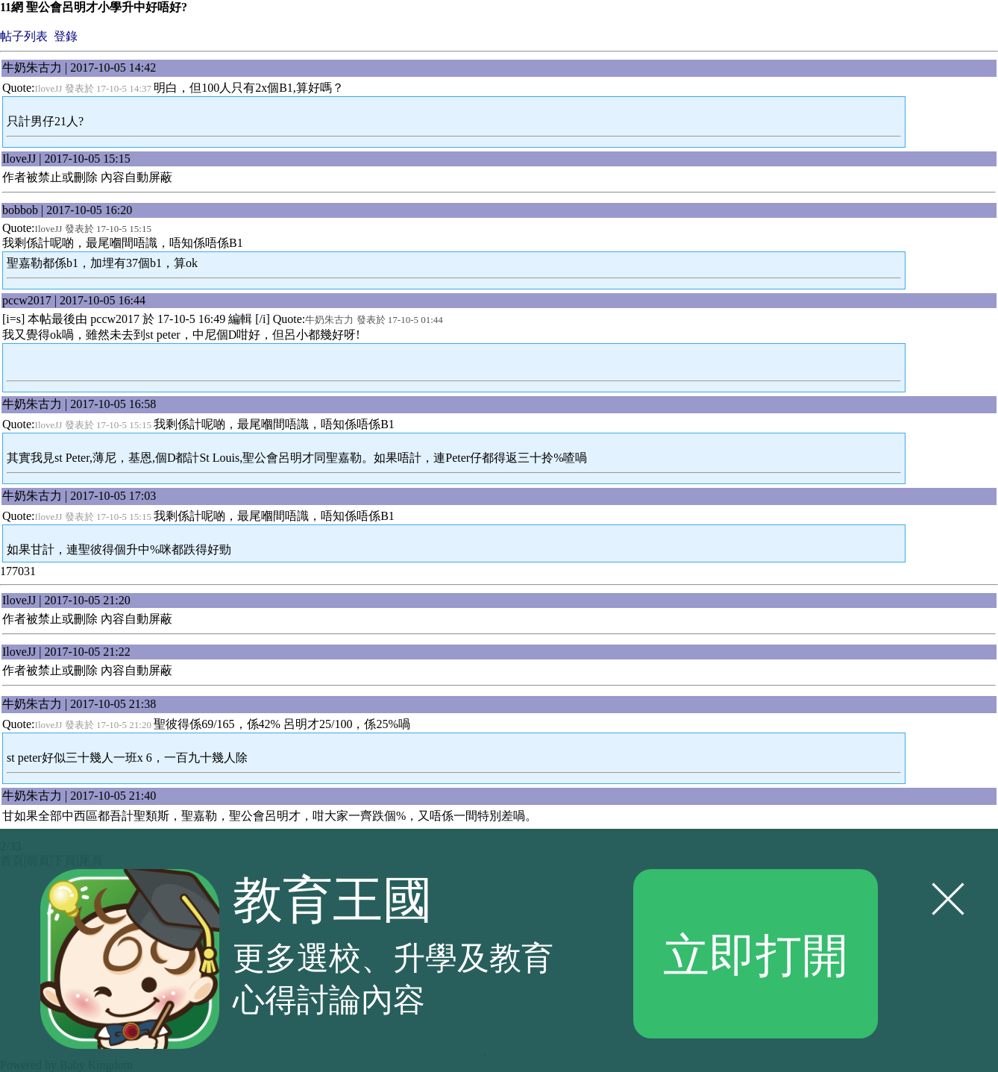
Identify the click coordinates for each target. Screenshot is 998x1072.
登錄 (66, 36)
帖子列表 (24, 36)
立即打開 (755, 953)
